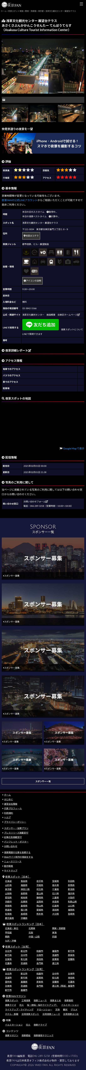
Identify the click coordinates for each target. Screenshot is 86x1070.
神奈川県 (25, 889)
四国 (54, 936)
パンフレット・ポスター (16, 841)
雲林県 (8, 981)
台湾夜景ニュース (51, 1014)
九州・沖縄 (10, 940)
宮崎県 (71, 914)
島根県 (24, 905)
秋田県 (71, 881)
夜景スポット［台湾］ (17, 946)
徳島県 (8, 909)
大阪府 (71, 897)
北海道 (8, 881)
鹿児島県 (9, 918)
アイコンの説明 (32, 280)
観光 (65, 1009)
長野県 (24, 893)
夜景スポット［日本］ (17, 876)
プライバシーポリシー (15, 822)
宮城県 (55, 881)
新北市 (24, 951)
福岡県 (71, 909)
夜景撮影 (68, 1000)
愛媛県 (39, 909)
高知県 (55, 909)
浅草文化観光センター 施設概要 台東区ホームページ (51, 314)
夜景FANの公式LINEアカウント (19, 200)
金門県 (39, 963)
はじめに (8, 799)
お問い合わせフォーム (35, 501)
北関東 (32, 928)
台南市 (39, 955)
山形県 (8, 885)
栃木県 (55, 885)
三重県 (55, 897)
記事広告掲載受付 (13, 837)
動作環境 (8, 866)
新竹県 (8, 955)
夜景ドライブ (40, 1024)
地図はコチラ (31, 235)
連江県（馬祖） (60, 986)
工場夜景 (26, 1000)
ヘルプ (7, 817)
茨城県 (39, 885)
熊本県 (39, 914)
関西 (7, 936)
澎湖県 (24, 963)
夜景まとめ (55, 1000)
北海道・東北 (11, 928)
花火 (21, 1005)
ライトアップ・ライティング (19, 1009)
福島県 (24, 885)
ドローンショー (44, 1009)
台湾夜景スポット (30, 1014)
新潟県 (71, 889)
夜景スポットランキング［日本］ (25, 924)
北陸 (31, 932)
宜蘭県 (71, 959)
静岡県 (39, 897)
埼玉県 (39, 889)
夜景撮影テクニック (43, 1035)
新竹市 (71, 951)
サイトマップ (10, 870)
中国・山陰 (34, 936)
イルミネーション (70, 1005)
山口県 (71, 905)
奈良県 (55, 901)
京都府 (8, 901)
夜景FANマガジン (16, 996)
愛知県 (8, 897)
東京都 (8, 889)
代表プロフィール (13, 808)
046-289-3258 (41, 1056)
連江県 (55, 963)
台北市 (8, 951)
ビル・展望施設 (41, 244)
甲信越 (8, 932)
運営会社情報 (10, 804)
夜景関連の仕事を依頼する (17, 852)
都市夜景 (26, 244)
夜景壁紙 (26, 1035)
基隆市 (55, 951)
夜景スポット (11, 1000)
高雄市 (55, 955)
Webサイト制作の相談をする (18, 857)
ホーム (7, 794)
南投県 (39, 959)
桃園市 (39, 951)
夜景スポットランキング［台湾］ (25, 969)
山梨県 (8, 893)
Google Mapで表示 (73, 448)
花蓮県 (8, 963)
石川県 (55, 893)
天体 (57, 1009)
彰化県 (24, 959)
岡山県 (39, 905)
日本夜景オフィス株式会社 (34, 1060)
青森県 (24, 881)
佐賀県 (8, 914)
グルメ (74, 1009)
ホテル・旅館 (11, 1014)
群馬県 (71, 885)
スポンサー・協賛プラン (16, 828)
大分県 (55, 914)
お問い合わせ (10, 846)
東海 (54, 932)
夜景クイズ (10, 1005)
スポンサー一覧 (43, 781)
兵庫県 (24, 901)
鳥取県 (8, 905)
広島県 (55, 905)
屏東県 (71, 955)
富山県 (39, 893)
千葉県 (55, 889)
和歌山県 (72, 901)
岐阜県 (24, 897)
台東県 (8, 959)
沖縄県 (24, 918)
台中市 (24, 955)
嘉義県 (24, 981)
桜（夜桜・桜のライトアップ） (42, 1005)
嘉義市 (24, 990)
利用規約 (8, 813)
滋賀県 (39, 901)
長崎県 (24, 914)
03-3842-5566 (29, 308)
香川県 (24, 909)
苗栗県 (55, 959)
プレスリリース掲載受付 (16, 832)
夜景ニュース (40, 1000)
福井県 (71, 893)
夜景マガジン (11, 1035)
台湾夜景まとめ (71, 1014)
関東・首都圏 (58, 928)
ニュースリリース (12, 861)
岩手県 (39, 881)
